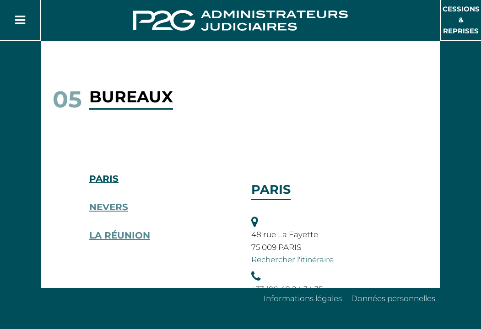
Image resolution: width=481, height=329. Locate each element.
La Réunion (119, 235)
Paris (104, 178)
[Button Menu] (20, 20)
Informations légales (303, 298)
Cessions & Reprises (461, 20)
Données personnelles (393, 298)
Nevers (108, 207)
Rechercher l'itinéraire (292, 259)
